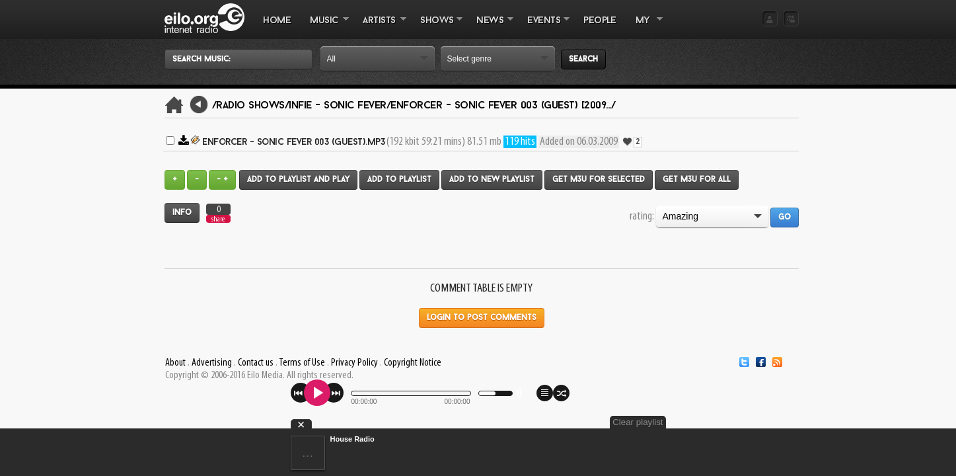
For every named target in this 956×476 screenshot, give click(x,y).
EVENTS (544, 27)
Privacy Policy (354, 363)
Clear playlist (767, 422)
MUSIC (325, 27)
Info (182, 213)
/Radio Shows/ (250, 105)
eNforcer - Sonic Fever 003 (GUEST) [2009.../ (502, 105)
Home (277, 21)
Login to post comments (481, 318)
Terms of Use (302, 363)
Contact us (256, 363)
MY (644, 27)
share (218, 219)
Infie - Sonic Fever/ (339, 105)
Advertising (212, 363)
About (175, 363)
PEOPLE (599, 21)
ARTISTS (379, 27)
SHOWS (436, 27)
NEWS (490, 27)
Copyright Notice (412, 363)
